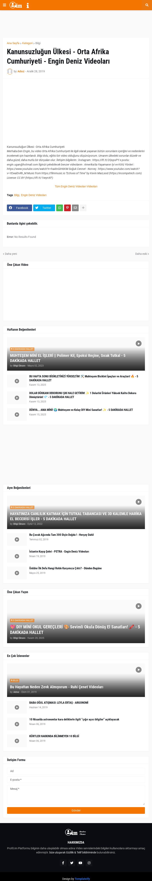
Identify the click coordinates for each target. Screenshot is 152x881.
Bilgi (38, 43)
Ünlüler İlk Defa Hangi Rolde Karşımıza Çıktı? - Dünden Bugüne (65, 568)
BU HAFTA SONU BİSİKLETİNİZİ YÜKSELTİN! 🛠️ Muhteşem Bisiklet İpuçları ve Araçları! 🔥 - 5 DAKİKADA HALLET (83, 378)
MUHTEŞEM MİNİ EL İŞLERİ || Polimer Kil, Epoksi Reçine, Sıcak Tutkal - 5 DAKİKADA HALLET (67, 358)
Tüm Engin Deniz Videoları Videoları (76, 186)
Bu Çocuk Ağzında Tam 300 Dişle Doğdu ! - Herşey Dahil (61, 535)
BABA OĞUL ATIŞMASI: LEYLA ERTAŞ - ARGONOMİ (58, 702)
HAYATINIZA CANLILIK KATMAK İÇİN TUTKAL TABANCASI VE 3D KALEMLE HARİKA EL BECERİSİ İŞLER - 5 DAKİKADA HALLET (76, 516)
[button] (4, 5)
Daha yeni (11, 253)
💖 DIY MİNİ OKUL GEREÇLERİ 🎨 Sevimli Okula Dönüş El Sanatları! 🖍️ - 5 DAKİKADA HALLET (75, 629)
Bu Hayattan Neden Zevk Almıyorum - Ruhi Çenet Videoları (56, 687)
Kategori (27, 43)
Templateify (82, 878)
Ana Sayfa (13, 43)
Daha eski (141, 253)
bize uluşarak (57, 852)
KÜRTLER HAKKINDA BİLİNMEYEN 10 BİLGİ (54, 736)
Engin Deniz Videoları (33, 195)
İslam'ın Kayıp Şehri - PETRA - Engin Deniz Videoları (59, 551)
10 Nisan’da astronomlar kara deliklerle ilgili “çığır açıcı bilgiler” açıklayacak (74, 719)
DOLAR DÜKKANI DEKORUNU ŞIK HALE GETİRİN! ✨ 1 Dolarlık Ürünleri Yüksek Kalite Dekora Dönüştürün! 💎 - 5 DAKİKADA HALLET (82, 395)
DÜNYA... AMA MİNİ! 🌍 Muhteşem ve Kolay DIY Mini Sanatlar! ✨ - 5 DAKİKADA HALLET (81, 410)
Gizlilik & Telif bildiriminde (81, 852)
